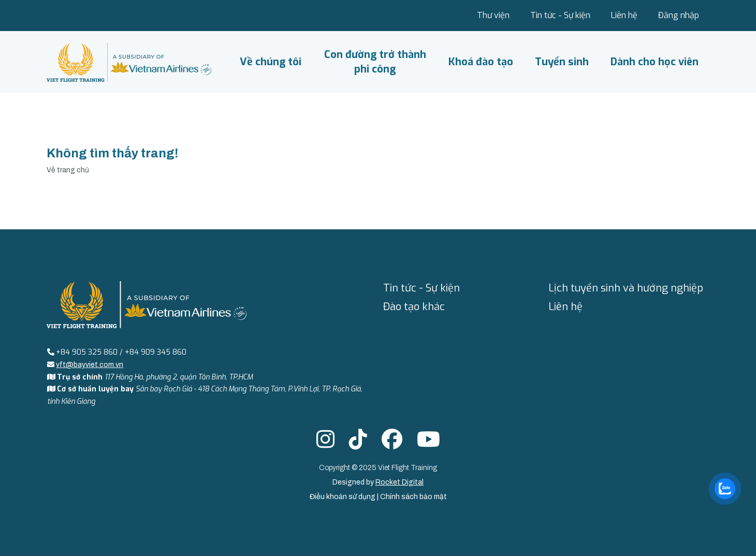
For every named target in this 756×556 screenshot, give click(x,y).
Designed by (378, 482)
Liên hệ (624, 15)
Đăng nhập (678, 15)
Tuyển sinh (562, 62)
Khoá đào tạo (480, 62)
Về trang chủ (68, 170)
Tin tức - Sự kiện (560, 15)
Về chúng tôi (270, 62)
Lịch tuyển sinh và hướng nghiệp (625, 288)
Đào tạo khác (414, 307)
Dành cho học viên (654, 62)
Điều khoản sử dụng (343, 497)
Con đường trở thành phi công (375, 62)
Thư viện (493, 15)
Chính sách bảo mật (413, 497)
